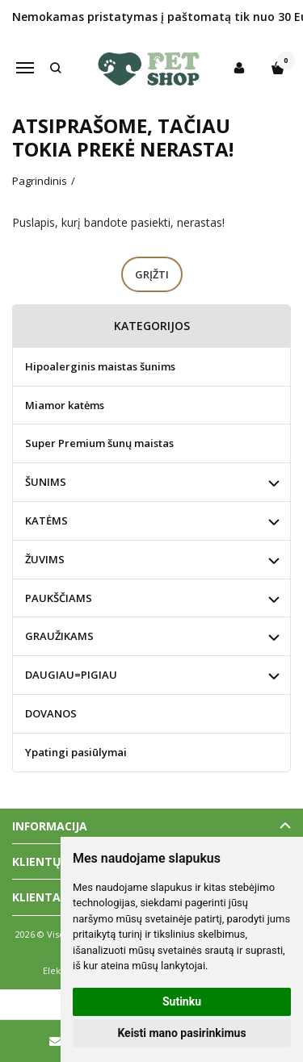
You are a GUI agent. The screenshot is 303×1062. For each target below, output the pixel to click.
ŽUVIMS (45, 559)
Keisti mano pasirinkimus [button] (181, 1032)
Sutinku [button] (181, 1001)
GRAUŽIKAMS (59, 636)
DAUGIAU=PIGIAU (71, 674)
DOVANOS (51, 713)
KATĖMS (46, 520)
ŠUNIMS (45, 482)
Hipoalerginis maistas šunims (100, 366)
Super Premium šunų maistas (99, 443)
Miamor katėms (64, 405)
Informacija (49, 826)
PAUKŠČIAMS (58, 598)
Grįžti (152, 274)
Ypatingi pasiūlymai (76, 752)
